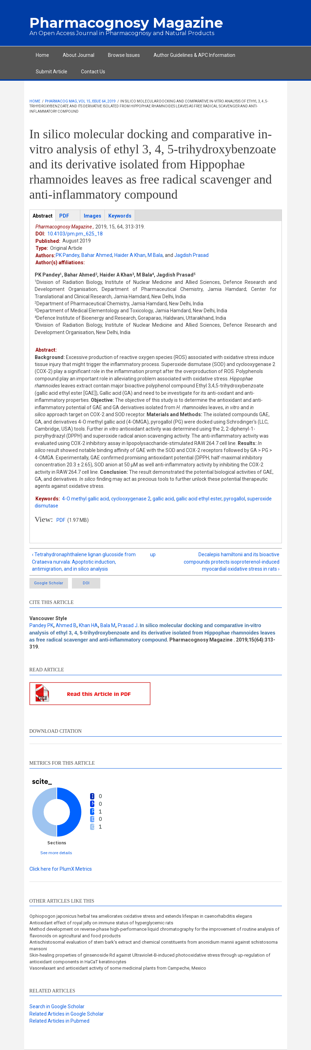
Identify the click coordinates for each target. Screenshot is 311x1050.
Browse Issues (124, 55)
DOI (91, 583)
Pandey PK (41, 626)
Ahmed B (66, 626)
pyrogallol (234, 498)
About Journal (78, 55)
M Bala (155, 255)
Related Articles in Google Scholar (66, 1014)
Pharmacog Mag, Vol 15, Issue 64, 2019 (80, 101)
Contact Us (93, 71)
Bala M (107, 626)
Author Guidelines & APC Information (194, 55)
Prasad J (127, 626)
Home (42, 55)
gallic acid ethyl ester (199, 498)
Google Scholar (49, 583)
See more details (56, 852)
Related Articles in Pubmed (59, 1021)
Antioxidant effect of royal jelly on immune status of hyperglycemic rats (101, 923)
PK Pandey (67, 255)
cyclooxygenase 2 (130, 498)
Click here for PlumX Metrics (60, 869)
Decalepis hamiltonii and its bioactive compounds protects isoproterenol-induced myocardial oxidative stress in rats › (231, 562)
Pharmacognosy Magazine (126, 22)
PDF (60, 520)
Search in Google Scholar (56, 1007)
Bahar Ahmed (96, 255)
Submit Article (51, 71)
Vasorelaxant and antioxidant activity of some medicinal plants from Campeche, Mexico (117, 968)
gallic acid (163, 498)
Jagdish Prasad (191, 255)
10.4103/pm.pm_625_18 (75, 234)
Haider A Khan (130, 255)
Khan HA (88, 626)
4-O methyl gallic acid (85, 498)
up (153, 554)
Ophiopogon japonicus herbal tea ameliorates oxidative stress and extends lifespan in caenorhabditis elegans (140, 916)
